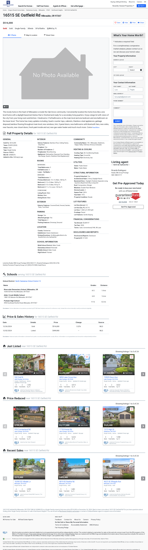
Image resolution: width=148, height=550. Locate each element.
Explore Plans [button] (104, 538)
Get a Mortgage (77, 6)
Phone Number (118, 101)
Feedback (58, 519)
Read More (95, 127)
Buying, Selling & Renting (119, 2)
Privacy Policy (95, 519)
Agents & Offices (60, 6)
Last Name (132, 86)
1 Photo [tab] (12, 35)
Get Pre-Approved (128, 207)
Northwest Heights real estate (69, 511)
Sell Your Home (43, 6)
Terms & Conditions (62, 525)
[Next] (143, 374)
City (115, 67)
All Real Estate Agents (25, 519)
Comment (116, 108)
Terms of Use (132, 151)
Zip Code (118, 75)
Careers (139, 2)
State (131, 67)
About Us (132, 2)
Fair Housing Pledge (61, 527)
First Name (117, 86)
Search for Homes (26, 6)
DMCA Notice (94, 525)
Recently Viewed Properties (123, 6)
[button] (141, 5)
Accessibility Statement (79, 525)
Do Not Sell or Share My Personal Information (71, 522)
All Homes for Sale (9, 519)
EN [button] (145, 2)
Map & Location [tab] (30, 35)
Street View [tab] (49, 35)
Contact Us (68, 519)
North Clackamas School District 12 (28, 281)
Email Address (118, 93)
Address (118, 60)
